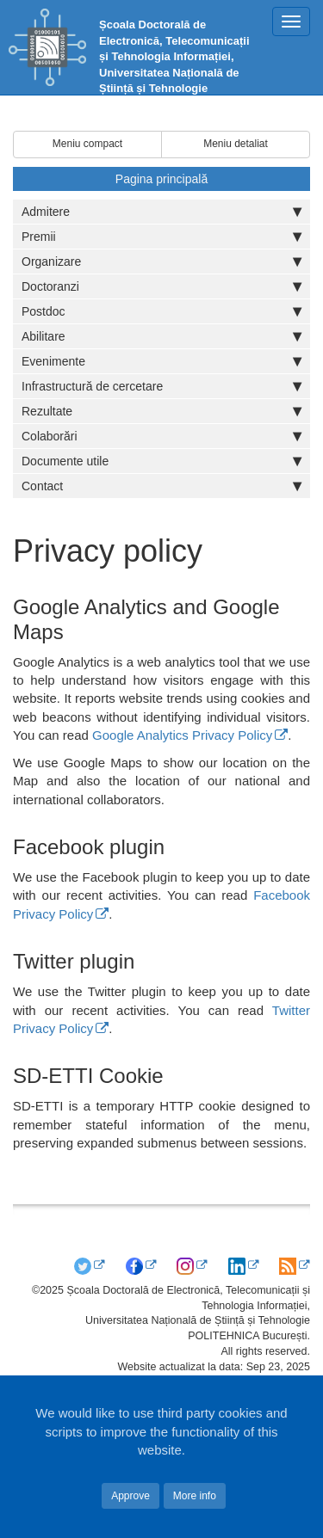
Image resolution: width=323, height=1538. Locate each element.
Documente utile (161, 461)
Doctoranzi (161, 286)
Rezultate (161, 411)
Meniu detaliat (235, 144)
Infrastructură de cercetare (161, 386)
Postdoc (161, 311)
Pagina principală (161, 179)
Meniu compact (87, 144)
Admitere (161, 211)
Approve (130, 1496)
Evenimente (161, 361)
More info (194, 1496)
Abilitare (161, 336)
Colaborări (161, 436)
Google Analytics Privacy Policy (182, 735)
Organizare (161, 261)
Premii (161, 236)
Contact (161, 486)
